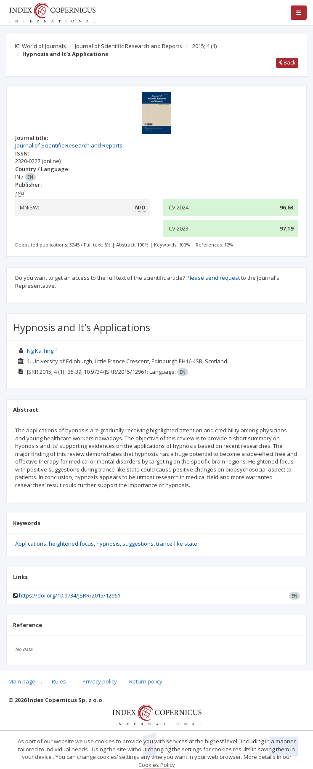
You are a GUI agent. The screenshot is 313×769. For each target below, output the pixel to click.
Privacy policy (99, 681)
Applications (30, 543)
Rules (59, 681)
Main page (21, 681)
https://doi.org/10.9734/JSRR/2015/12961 (69, 595)
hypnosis (108, 543)
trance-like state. (177, 543)
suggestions (138, 543)
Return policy (145, 681)
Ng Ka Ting (40, 350)
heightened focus (71, 543)
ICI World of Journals (40, 46)
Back (287, 62)
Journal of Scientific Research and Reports (128, 46)
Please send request (213, 277)
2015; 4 (204, 46)
